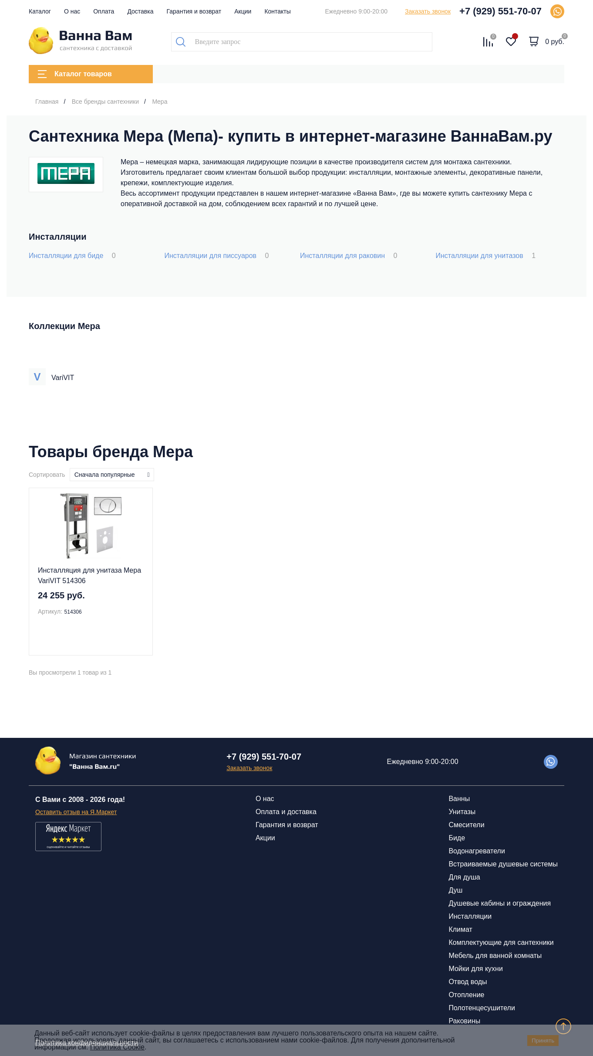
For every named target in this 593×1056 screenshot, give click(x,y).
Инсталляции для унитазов (486, 255)
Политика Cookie (117, 1047)
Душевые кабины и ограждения (499, 903)
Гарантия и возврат (194, 11)
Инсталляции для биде (72, 255)
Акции (242, 11)
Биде (456, 838)
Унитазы (461, 811)
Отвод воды (467, 981)
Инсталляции (470, 916)
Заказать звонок (428, 11)
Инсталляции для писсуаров (217, 255)
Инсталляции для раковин (348, 255)
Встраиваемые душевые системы (503, 864)
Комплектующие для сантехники (500, 942)
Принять (543, 1040)
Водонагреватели (476, 851)
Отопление (466, 994)
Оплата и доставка (286, 811)
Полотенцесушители (481, 1008)
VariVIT (62, 377)
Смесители (466, 825)
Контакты (277, 11)
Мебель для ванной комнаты (495, 955)
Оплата (103, 11)
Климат (460, 929)
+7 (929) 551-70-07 (500, 11)
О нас (72, 11)
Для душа (464, 877)
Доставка (140, 11)
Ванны (459, 798)
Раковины (464, 1021)
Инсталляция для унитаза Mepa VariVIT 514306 (89, 575)
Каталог (40, 11)
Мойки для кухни (475, 968)
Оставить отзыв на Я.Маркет (76, 811)
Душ (455, 890)
